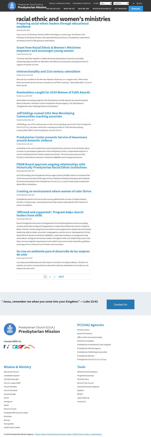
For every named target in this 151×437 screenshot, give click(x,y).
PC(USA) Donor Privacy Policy (59, 434)
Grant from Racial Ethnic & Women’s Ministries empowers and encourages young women (49, 48)
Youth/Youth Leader (12, 427)
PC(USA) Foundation (85, 340)
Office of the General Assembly (89, 337)
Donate (136, 8)
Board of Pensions (84, 333)
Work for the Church (85, 383)
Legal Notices (96, 434)
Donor (6, 397)
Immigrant (8, 401)
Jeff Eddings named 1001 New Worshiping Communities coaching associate (45, 114)
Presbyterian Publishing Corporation (92, 352)
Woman (7, 420)
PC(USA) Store (83, 379)
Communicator (10, 394)
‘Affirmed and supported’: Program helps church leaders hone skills (50, 213)
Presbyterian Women (85, 355)
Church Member (10, 386)
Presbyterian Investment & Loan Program (94, 344)
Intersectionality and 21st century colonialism (48, 71)
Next (61, 276)
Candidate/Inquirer (12, 375)
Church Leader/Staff (12, 383)
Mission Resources (102, 8)
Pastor (6, 405)
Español (80, 390)
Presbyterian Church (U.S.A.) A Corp (91, 359)
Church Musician (10, 390)
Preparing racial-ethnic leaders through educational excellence (53, 24)
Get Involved (121, 8)
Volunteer (8, 416)
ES (134, 3)
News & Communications (59, 3)
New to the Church (11, 371)
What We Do (69, 8)
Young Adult (9, 423)
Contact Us (120, 304)
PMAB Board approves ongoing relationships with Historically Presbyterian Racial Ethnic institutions (52, 165)
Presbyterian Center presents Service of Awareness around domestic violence (52, 138)
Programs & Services (82, 3)
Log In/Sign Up (83, 397)
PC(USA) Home (83, 329)
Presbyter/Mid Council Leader (16, 412)
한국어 (139, 3)
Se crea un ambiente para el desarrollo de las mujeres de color (53, 252)
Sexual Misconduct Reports (88, 386)
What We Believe (52, 8)
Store (96, 3)
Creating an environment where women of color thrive (54, 191)
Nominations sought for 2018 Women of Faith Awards (53, 92)
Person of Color (10, 409)
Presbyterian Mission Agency (89, 348)
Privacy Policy (40, 434)
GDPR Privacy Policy (81, 434)
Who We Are (83, 8)
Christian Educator (11, 379)
